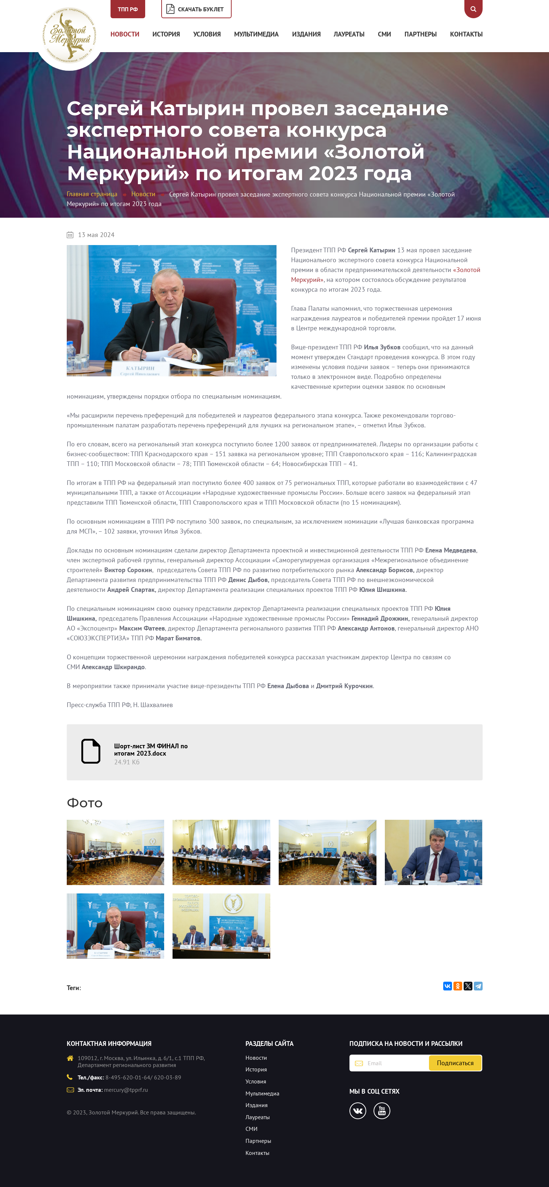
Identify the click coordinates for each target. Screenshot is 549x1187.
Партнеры (421, 34)
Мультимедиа (256, 34)
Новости (125, 34)
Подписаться (455, 1063)
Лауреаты (349, 34)
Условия (207, 34)
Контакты (466, 34)
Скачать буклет (201, 9)
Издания (306, 34)
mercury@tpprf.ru (126, 1089)
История (166, 34)
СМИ (384, 34)
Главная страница (92, 194)
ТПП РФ (128, 9)
